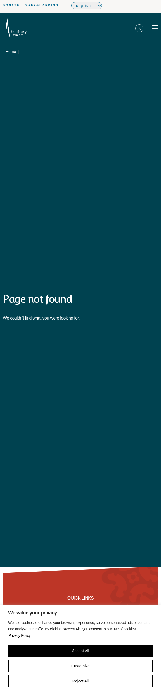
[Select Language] (86, 5)
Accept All (80, 651)
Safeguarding (42, 5)
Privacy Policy (19, 635)
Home (11, 51)
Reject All (80, 681)
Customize (80, 666)
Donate (11, 5)
